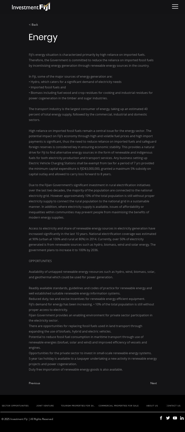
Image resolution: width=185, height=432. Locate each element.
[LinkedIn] (181, 418)
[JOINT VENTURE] (45, 405)
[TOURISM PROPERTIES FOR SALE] (78, 405)
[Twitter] (168, 418)
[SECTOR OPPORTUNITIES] (15, 405)
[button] (175, 6)
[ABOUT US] (153, 405)
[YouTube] (174, 418)
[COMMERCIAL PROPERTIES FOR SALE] (119, 405)
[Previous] (41, 383)
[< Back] (41, 24)
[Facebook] (161, 418)
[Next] (147, 383)
